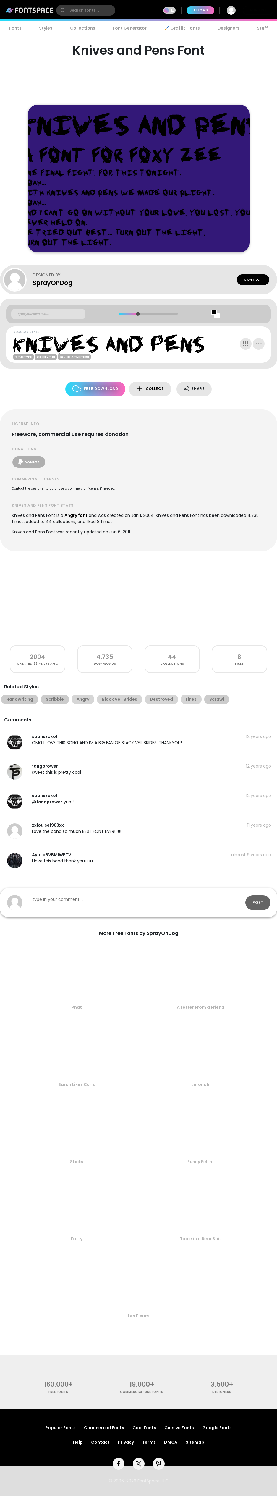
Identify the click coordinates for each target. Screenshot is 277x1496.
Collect (150, 389)
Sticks (76, 1162)
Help (78, 1442)
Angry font (76, 515)
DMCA (170, 1442)
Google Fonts (217, 1428)
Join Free (258, 10)
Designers (228, 28)
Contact (253, 279)
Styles (45, 28)
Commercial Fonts (104, 1428)
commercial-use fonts (141, 1392)
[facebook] (118, 1464)
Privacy (126, 1442)
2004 (37, 657)
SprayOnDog (52, 283)
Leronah (200, 1084)
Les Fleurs (138, 1316)
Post (257, 902)
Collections (82, 28)
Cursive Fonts (179, 1428)
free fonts (58, 1392)
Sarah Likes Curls (76, 1084)
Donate (28, 462)
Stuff (262, 28)
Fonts (15, 28)
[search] (85, 10)
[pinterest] (159, 1464)
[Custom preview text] (48, 314)
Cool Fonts (144, 1428)
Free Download (95, 389)
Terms (149, 1442)
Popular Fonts (60, 1428)
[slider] (138, 314)
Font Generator (130, 28)
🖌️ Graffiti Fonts (182, 28)
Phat (77, 1007)
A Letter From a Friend (200, 1007)
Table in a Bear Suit (200, 1239)
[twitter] (139, 1464)
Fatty (76, 1239)
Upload (200, 10)
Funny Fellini (200, 1162)
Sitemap (195, 1442)
